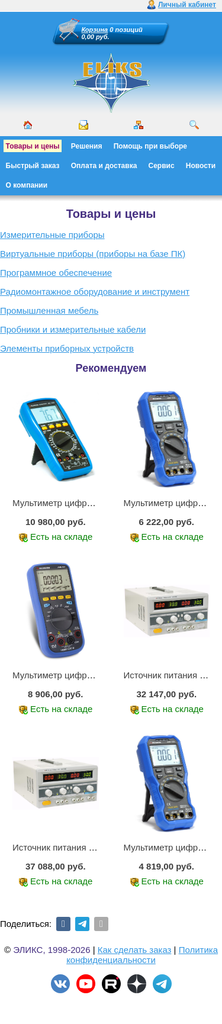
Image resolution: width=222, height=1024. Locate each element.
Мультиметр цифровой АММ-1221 (82, 675)
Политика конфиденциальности (142, 955)
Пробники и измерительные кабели (73, 329)
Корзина (95, 29)
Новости (200, 166)
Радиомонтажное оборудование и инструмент (94, 291)
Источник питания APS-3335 (70, 847)
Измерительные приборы (52, 235)
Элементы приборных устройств (67, 348)
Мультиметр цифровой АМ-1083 (78, 503)
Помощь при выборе (150, 146)
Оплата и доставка (104, 166)
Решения (86, 146)
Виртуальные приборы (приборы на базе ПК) (92, 254)
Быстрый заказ (33, 166)
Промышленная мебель (49, 310)
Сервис (162, 166)
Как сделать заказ (135, 950)
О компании (27, 185)
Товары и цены (33, 146)
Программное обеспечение (56, 273)
